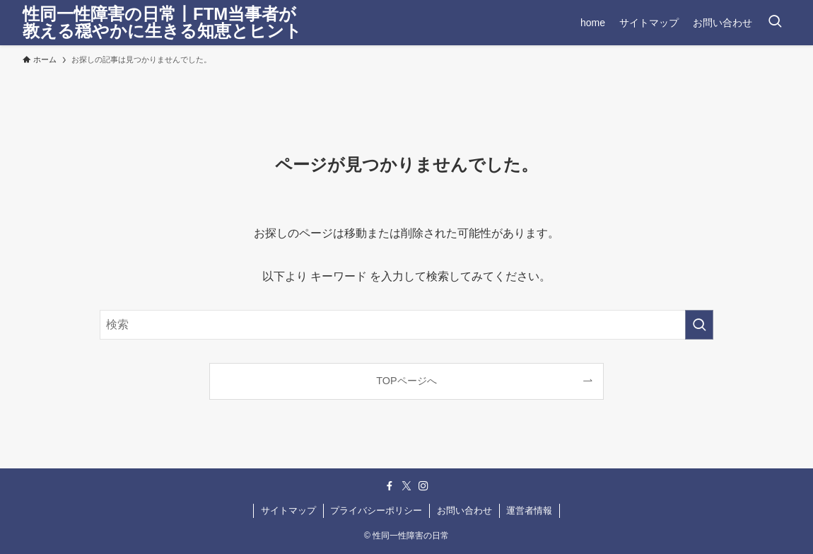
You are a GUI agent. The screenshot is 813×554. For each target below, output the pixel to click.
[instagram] (423, 486)
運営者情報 (529, 510)
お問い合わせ (464, 510)
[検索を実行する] (699, 325)
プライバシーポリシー (376, 510)
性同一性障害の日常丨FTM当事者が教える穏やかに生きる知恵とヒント (162, 23)
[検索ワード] (406, 325)
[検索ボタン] (774, 22)
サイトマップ (288, 510)
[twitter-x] (406, 486)
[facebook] (389, 486)
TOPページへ (406, 380)
